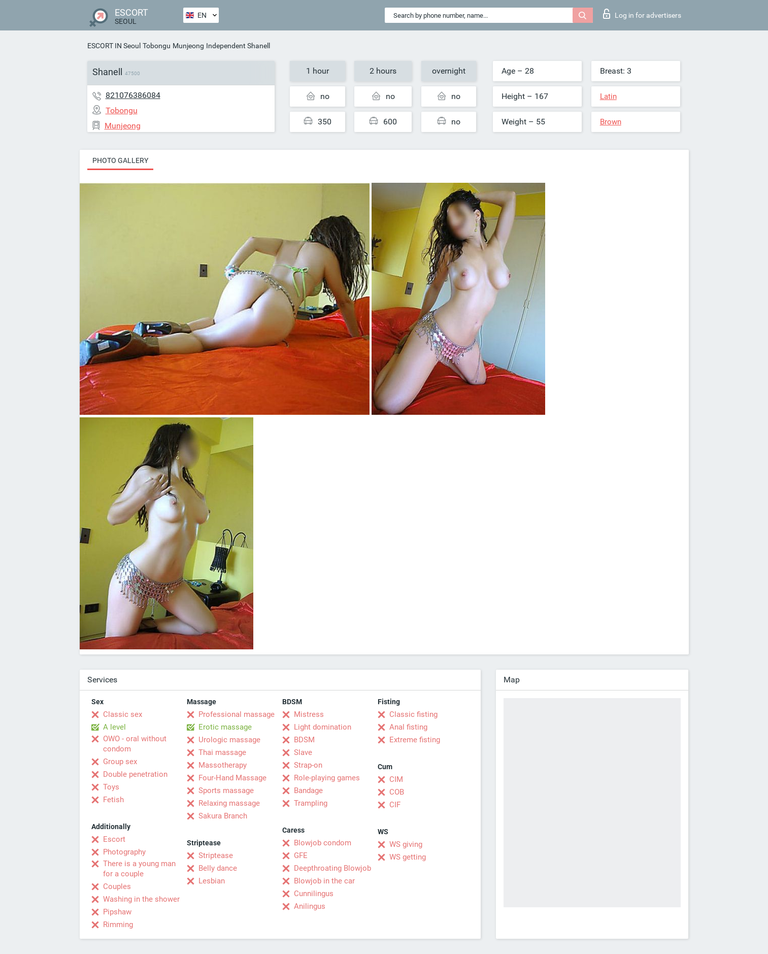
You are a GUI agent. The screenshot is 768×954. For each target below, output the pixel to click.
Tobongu (157, 46)
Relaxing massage (229, 803)
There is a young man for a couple (139, 868)
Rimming (118, 924)
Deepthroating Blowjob (332, 868)
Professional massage (236, 714)
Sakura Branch (222, 815)
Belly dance (217, 868)
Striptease (215, 855)
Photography (124, 852)
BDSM (304, 739)
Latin (608, 96)
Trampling (310, 803)
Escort (114, 839)
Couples (117, 886)
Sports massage (226, 790)
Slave (303, 752)
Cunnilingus (313, 893)
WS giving (405, 844)
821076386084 (133, 95)
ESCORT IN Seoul (114, 46)
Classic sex (122, 714)
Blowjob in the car (324, 880)
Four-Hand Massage (232, 777)
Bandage (308, 790)
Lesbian (211, 880)
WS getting (407, 857)
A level (114, 727)
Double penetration (135, 774)
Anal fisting (408, 727)
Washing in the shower (141, 899)
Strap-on (308, 765)
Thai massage (222, 752)
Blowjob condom (322, 842)
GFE (301, 855)
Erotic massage (225, 727)
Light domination (322, 727)
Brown (610, 121)
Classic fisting (413, 714)
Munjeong (188, 46)
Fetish (113, 799)
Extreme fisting (414, 739)
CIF (394, 804)
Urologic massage (229, 739)
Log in (642, 13)
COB (396, 792)
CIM (396, 779)
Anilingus (309, 906)
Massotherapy (222, 765)
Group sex (120, 761)
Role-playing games (327, 777)
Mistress (309, 714)
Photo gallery (120, 160)
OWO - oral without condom (134, 743)
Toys (111, 787)
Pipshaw (117, 911)
